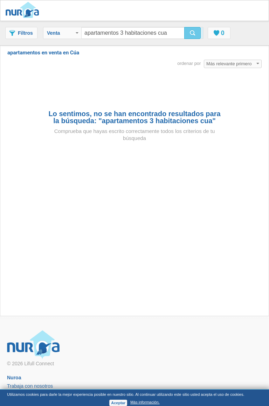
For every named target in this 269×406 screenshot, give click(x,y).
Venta (62, 33)
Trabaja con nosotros (30, 386)
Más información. (145, 402)
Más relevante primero (232, 63)
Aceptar (118, 403)
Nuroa (24, 10)
